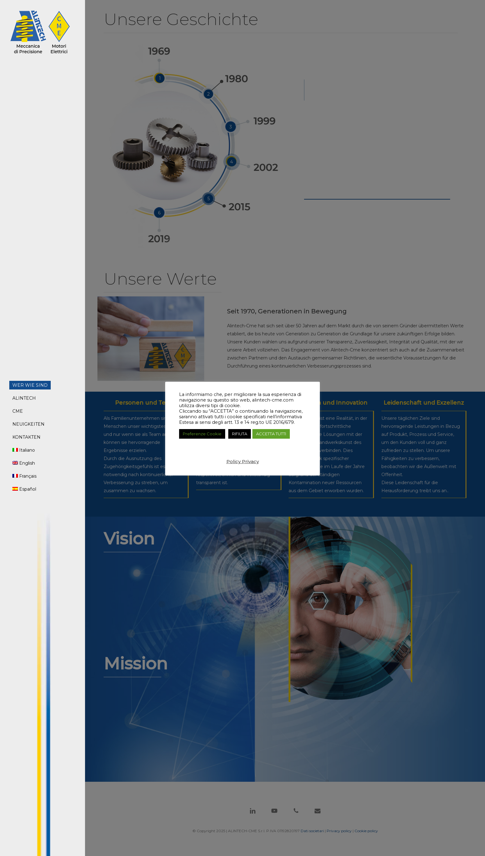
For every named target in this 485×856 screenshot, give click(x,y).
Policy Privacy (242, 461)
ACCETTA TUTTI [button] (271, 433)
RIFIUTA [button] (239, 433)
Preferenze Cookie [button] (202, 433)
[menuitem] (23, 450)
